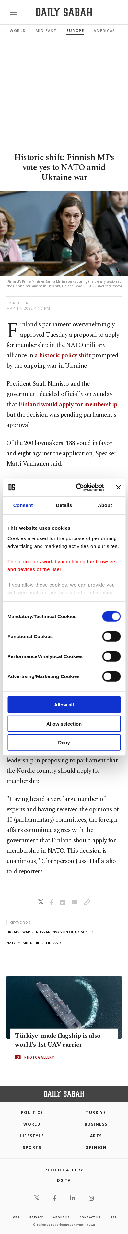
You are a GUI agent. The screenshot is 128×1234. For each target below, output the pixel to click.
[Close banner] (118, 487)
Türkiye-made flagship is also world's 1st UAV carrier (58, 1040)
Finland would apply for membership (67, 404)
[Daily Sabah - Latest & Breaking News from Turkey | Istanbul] (64, 12)
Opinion (96, 1147)
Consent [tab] (23, 505)
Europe (75, 30)
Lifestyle (32, 1136)
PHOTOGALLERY (39, 1057)
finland (53, 942)
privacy (36, 1217)
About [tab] (105, 505)
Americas (104, 30)
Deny (64, 742)
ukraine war (18, 931)
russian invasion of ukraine (63, 931)
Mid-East (46, 30)
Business (96, 1124)
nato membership (23, 942)
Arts (96, 1136)
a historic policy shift (63, 355)
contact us (90, 1217)
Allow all (64, 704)
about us (61, 1217)
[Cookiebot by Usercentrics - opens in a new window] (78, 487)
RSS (113, 1217)
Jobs (15, 1217)
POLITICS (32, 1112)
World (18, 30)
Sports (32, 1147)
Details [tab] (64, 505)
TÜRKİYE (96, 1112)
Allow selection (64, 723)
